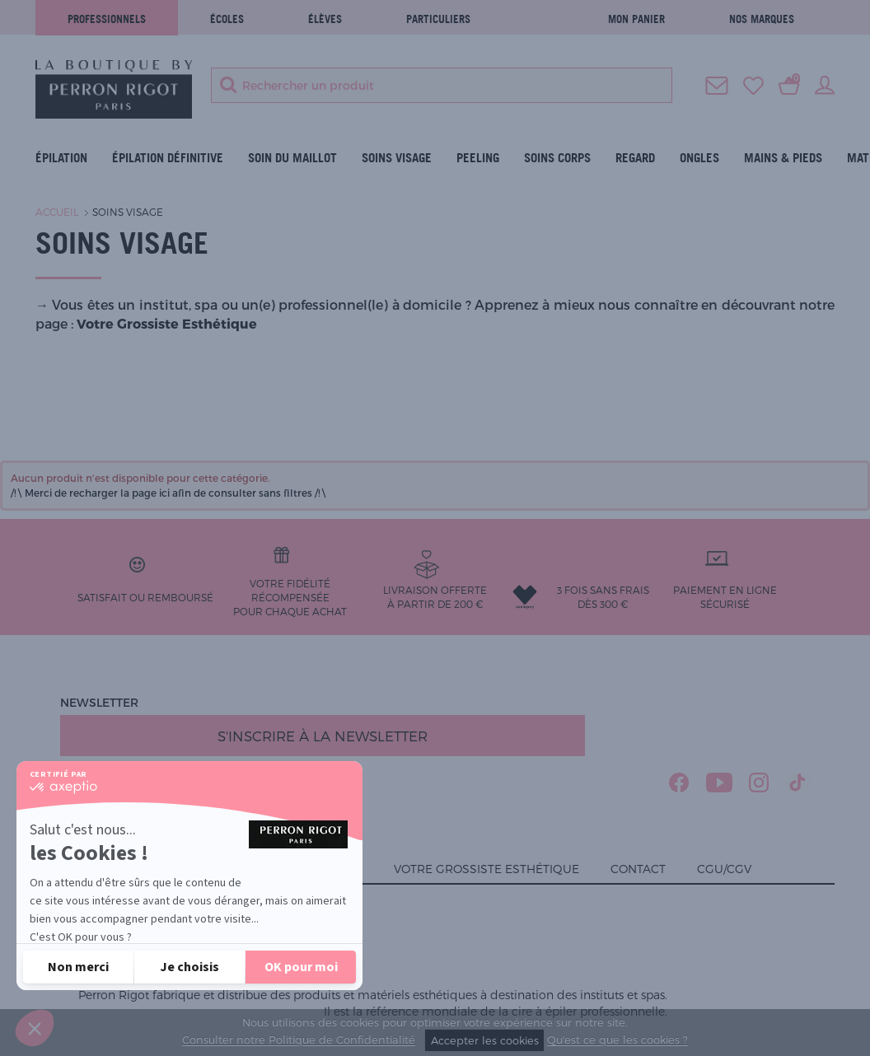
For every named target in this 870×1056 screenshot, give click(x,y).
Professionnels (107, 19)
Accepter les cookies (485, 1040)
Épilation (61, 158)
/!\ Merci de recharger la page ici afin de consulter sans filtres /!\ (168, 492)
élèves (325, 19)
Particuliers (438, 19)
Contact (638, 869)
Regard (635, 158)
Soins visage (397, 158)
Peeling (477, 158)
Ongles (699, 158)
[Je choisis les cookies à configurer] (189, 967)
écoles (227, 19)
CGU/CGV (724, 869)
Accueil (56, 211)
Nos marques (761, 19)
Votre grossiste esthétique (486, 869)
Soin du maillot (292, 158)
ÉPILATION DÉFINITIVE (167, 158)
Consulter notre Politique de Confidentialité (298, 1040)
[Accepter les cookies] (301, 967)
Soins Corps (557, 158)
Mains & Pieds (783, 158)
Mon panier (636, 19)
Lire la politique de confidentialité (124, 922)
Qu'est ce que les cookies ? (617, 1040)
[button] (34, 1028)
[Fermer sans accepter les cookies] (78, 967)
